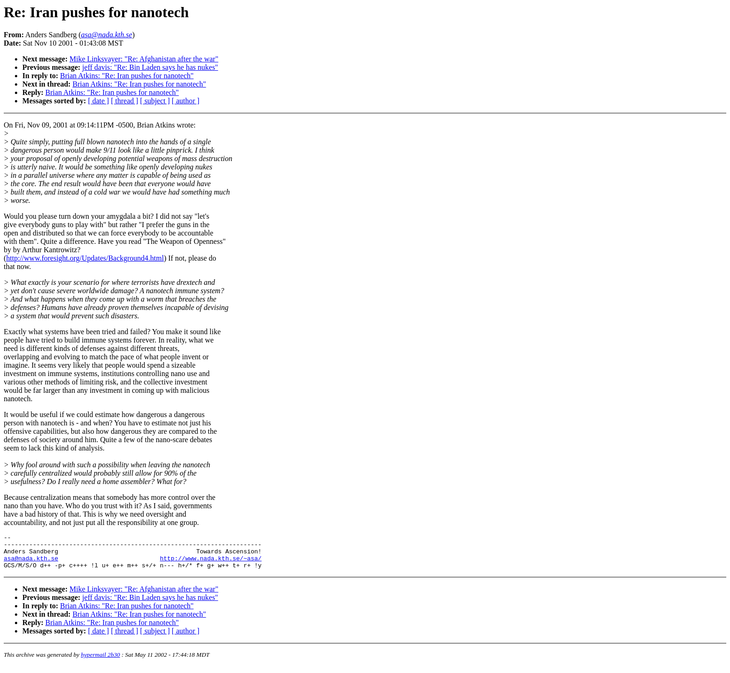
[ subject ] (155, 101)
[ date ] (98, 101)
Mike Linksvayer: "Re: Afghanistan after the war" (143, 59)
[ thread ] (124, 101)
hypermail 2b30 (100, 661)
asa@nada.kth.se (31, 563)
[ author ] (186, 101)
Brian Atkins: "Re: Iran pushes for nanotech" (127, 76)
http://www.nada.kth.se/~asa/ (210, 563)
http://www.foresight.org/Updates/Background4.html (85, 258)
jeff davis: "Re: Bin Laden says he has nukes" (150, 67)
